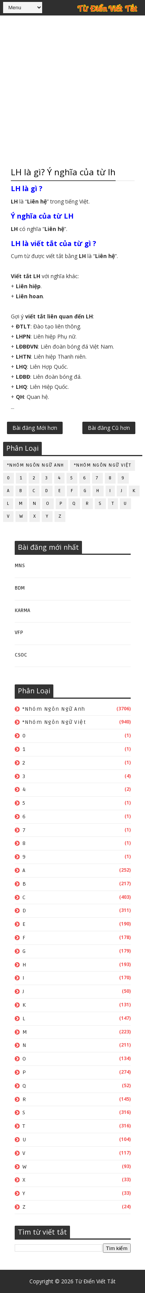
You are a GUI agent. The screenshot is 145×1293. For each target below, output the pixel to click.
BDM (20, 588)
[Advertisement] (72, 89)
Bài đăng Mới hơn (34, 427)
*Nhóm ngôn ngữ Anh (35, 465)
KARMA (22, 610)
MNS (20, 566)
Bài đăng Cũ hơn (109, 427)
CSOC (21, 655)
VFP (19, 632)
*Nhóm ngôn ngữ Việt (102, 465)
